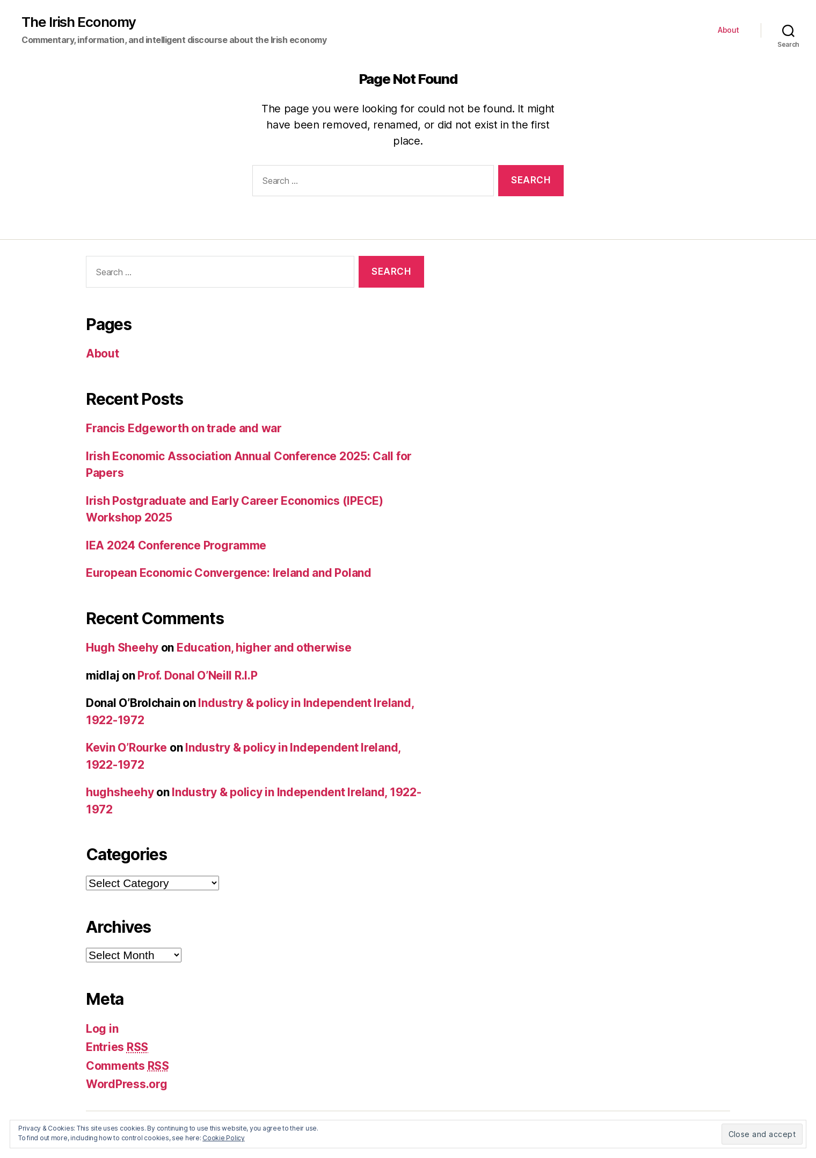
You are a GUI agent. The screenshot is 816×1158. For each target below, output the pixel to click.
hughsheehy (120, 792)
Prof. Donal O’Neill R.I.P (197, 675)
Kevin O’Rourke (126, 747)
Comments (127, 1066)
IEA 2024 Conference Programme (176, 545)
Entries (117, 1047)
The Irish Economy (78, 22)
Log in (102, 1028)
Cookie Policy (223, 1138)
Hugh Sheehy (122, 647)
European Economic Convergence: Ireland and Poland (228, 573)
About (728, 30)
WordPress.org (126, 1084)
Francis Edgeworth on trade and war (184, 428)
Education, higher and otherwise (264, 647)
